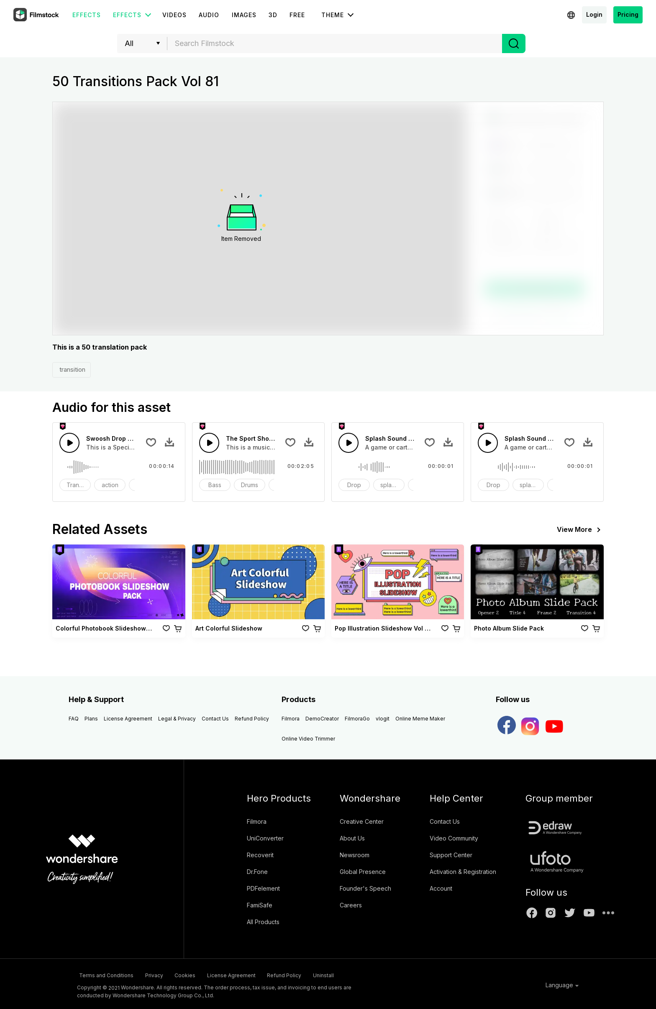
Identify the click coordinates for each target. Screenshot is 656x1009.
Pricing (628, 14)
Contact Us (215, 718)
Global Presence (363, 871)
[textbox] (335, 43)
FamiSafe (259, 905)
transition (71, 369)
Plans (91, 718)
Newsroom (354, 854)
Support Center (451, 854)
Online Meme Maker (420, 718)
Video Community (454, 838)
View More (580, 530)
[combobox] (334, 43)
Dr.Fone (257, 871)
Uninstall (372, 974)
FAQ (74, 718)
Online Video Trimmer (308, 739)
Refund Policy (252, 718)
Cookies (203, 974)
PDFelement (263, 888)
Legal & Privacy (177, 718)
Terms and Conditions (104, 974)
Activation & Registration (463, 871)
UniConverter (265, 838)
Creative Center (362, 821)
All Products (263, 921)
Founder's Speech (365, 888)
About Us (352, 838)
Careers (351, 905)
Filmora (291, 718)
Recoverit (260, 854)
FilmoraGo (357, 718)
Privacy (162, 974)
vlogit (383, 718)
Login (594, 14)
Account (441, 888)
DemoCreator (322, 718)
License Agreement (128, 718)
